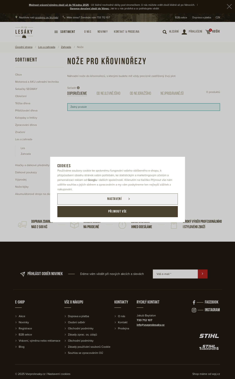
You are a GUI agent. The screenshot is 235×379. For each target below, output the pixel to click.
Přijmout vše (117, 211)
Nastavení (114, 199)
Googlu (92, 180)
